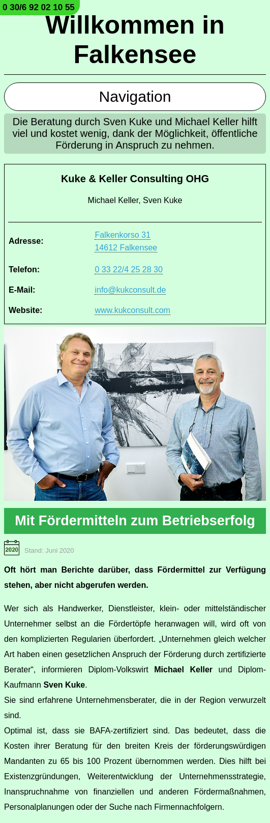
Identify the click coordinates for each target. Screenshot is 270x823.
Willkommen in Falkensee (134, 40)
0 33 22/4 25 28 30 (128, 269)
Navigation (135, 96)
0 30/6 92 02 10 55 (39, 7)
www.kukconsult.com (132, 310)
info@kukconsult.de (130, 290)
